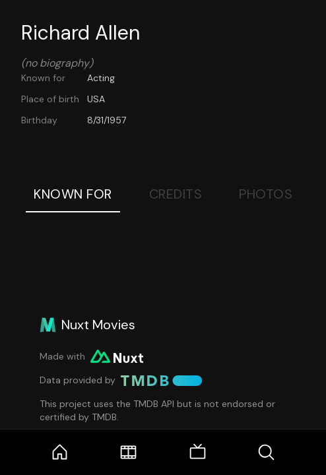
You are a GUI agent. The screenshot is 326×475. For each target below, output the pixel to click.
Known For (73, 194)
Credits (176, 194)
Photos (265, 194)
